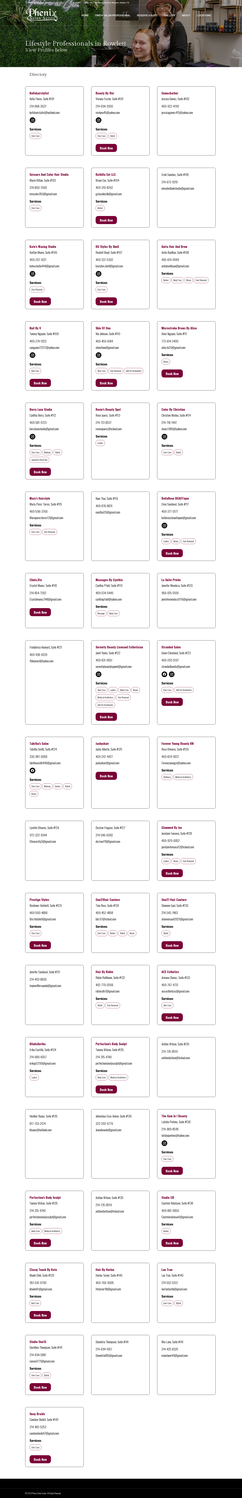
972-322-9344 (38, 835)
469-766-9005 (105, 1282)
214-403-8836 (38, 979)
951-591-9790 (38, 1282)
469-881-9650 (170, 1210)
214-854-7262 (38, 592)
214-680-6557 (38, 1056)
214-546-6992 (104, 835)
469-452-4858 (104, 912)
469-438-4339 (38, 654)
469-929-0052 (171, 840)
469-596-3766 (39, 511)
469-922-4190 (170, 106)
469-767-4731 (170, 984)
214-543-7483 (170, 912)
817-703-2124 (38, 1123)
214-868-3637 (38, 106)
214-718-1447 (169, 422)
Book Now (106, 148)
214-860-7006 (38, 187)
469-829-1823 (170, 756)
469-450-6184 (104, 341)
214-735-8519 (170, 1051)
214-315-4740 (104, 1056)
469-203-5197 (170, 660)
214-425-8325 (170, 1349)
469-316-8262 (104, 187)
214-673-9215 (170, 181)
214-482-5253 (38, 1426)
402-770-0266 (104, 984)
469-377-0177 (170, 511)
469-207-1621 (38, 259)
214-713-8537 (103, 422)
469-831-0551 (104, 660)
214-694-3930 (104, 106)
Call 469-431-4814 (55, 3)
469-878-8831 (104, 505)
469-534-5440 (104, 592)
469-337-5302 (104, 259)
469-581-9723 (38, 422)
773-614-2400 (170, 341)
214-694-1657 (104, 1349)
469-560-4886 (39, 912)
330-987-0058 (38, 756)
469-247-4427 (104, 756)
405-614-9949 (170, 259)
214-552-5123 (170, 1282)
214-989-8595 (170, 1129)
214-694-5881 (38, 1354)
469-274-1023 (38, 341)
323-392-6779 (104, 1123)
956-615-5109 (170, 592)
